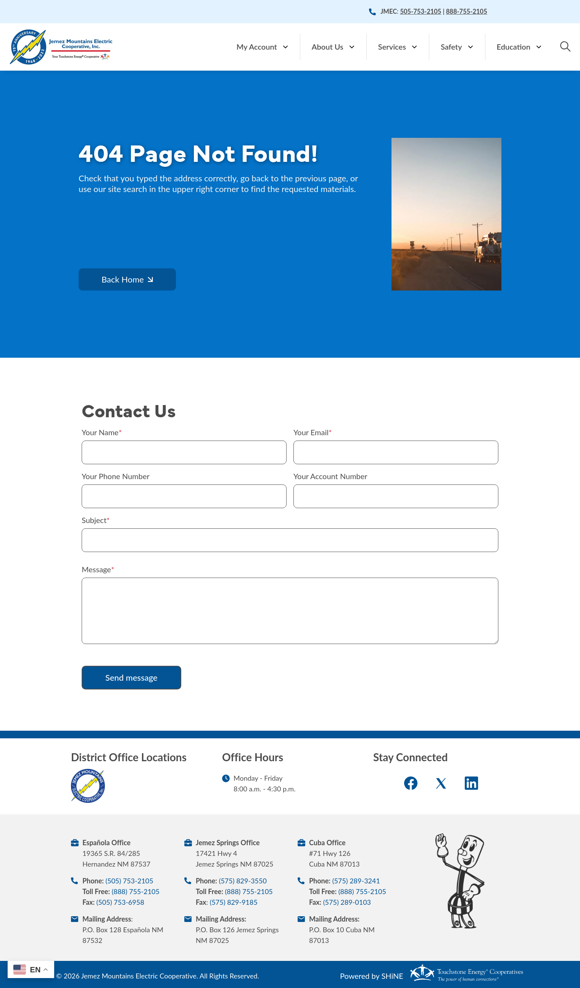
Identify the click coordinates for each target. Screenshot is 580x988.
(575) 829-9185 (234, 902)
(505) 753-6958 (120, 902)
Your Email (311, 432)
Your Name (100, 432)
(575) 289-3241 (356, 881)
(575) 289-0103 (347, 902)
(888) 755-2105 (136, 891)
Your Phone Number (116, 476)
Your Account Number (330, 476)
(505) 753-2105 (129, 881)
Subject (94, 520)
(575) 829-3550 (243, 881)
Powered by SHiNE (371, 975)
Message (96, 569)
